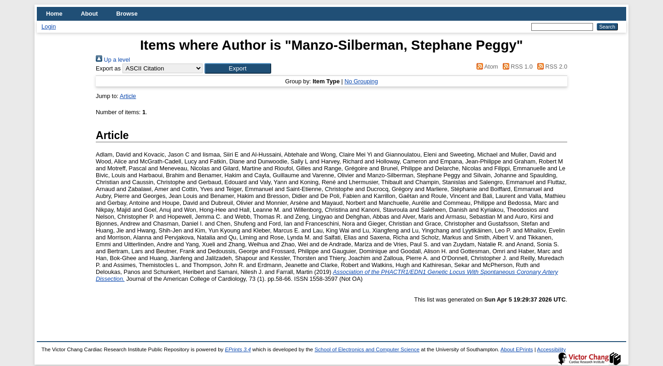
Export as (108, 68)
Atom (486, 66)
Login (48, 26)
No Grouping (361, 81)
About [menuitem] (89, 13)
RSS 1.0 (516, 66)
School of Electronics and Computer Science (366, 349)
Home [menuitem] (54, 13)
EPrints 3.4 (238, 349)
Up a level (113, 59)
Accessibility (551, 349)
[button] (237, 68)
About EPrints (516, 349)
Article (128, 96)
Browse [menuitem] (127, 13)
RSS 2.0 (550, 66)
